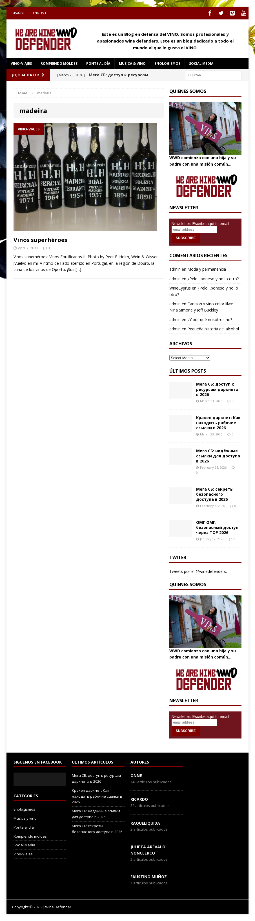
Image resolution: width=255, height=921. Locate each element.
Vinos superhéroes (40, 240)
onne (136, 775)
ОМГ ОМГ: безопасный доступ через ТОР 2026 (217, 527)
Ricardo (139, 799)
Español (18, 13)
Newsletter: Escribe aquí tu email (200, 223)
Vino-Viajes (21, 63)
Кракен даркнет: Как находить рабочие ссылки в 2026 (218, 422)
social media (201, 63)
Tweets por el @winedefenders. (198, 571)
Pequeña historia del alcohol (213, 329)
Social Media (24, 844)
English (39, 13)
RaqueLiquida (145, 823)
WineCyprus (180, 288)
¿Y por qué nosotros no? (209, 319)
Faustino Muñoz (148, 876)
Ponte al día (98, 63)
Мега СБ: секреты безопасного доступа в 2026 (215, 494)
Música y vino (25, 818)
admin (175, 269)
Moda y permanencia (206, 269)
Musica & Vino (132, 63)
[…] (78, 269)
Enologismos (167, 63)
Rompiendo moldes (59, 63)
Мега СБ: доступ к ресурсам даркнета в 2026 (217, 389)
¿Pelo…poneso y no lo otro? (213, 278)
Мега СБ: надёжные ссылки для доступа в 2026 (218, 456)
